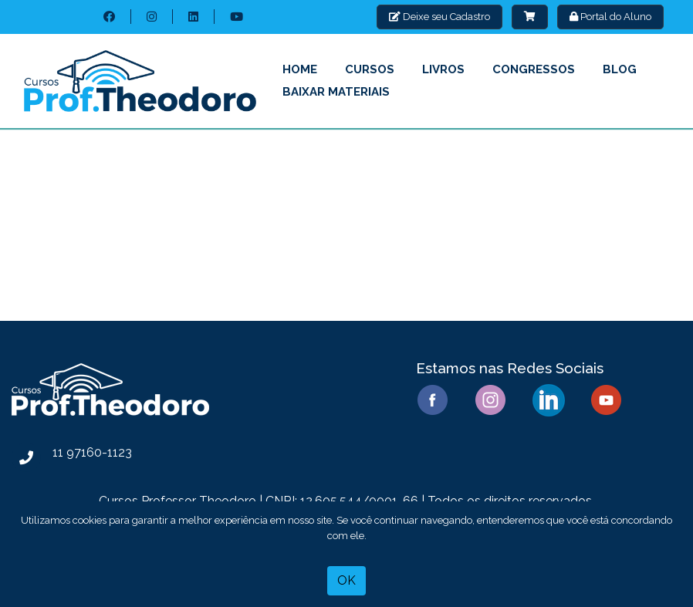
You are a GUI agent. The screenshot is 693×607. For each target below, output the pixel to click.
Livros (443, 69)
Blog (620, 69)
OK (346, 580)
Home (299, 69)
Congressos (533, 69)
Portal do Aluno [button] (610, 16)
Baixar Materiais (336, 92)
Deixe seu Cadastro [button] (439, 16)
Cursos (369, 69)
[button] (530, 17)
